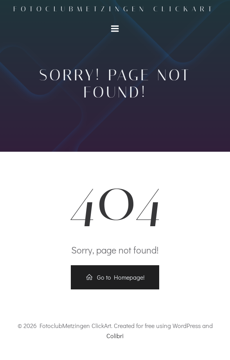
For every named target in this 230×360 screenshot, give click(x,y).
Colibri (115, 336)
